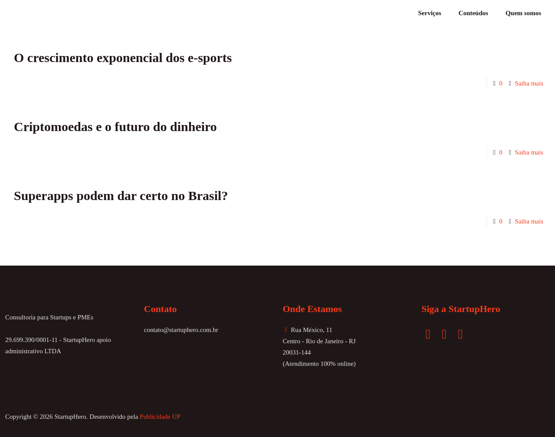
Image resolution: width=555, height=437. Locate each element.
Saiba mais (529, 83)
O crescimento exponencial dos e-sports (123, 57)
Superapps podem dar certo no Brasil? (121, 195)
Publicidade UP (160, 416)
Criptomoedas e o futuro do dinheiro (115, 126)
